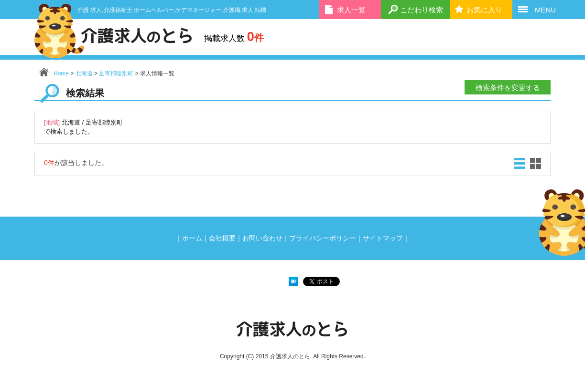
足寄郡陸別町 (116, 73)
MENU (545, 10)
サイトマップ (383, 238)
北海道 (84, 73)
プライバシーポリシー (322, 238)
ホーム (192, 238)
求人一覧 (351, 10)
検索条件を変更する (508, 87)
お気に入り (484, 10)
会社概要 (222, 238)
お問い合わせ (262, 238)
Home (61, 73)
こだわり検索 (421, 10)
